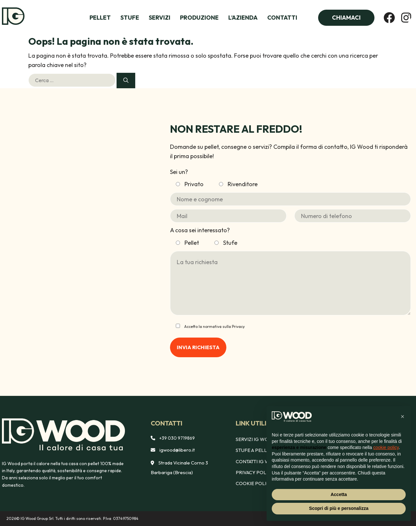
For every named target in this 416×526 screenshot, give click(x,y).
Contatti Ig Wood (258, 461)
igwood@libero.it (177, 450)
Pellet (100, 17)
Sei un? (179, 172)
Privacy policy (255, 472)
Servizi (159, 17)
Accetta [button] (339, 494)
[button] (402, 416)
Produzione (199, 17)
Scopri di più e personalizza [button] (338, 508)
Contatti (282, 17)
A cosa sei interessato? (200, 230)
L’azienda (243, 17)
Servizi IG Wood (256, 439)
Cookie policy (254, 483)
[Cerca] (126, 80)
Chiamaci (346, 17)
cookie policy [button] (386, 447)
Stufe (129, 17)
